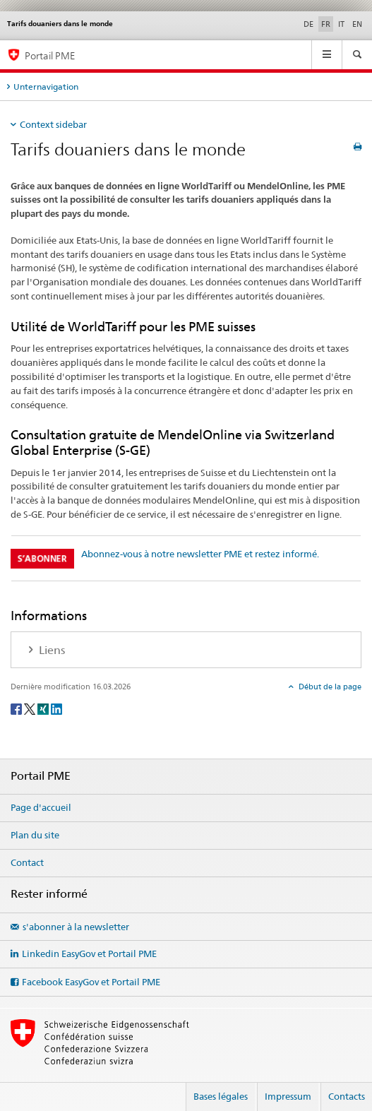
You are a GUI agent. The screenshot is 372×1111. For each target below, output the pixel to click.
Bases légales (220, 1096)
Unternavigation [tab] (45, 86)
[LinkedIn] (56, 708)
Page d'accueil (41, 807)
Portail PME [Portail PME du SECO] (50, 55)
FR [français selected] (325, 24)
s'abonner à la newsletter (76, 926)
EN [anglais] (357, 24)
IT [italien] (341, 24)
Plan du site (35, 834)
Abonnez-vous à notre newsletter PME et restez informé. (200, 553)
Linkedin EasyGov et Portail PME (89, 953)
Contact (27, 862)
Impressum (288, 1096)
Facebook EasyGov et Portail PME (91, 981)
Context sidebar (53, 124)
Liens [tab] (50, 650)
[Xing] (44, 708)
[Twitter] (30, 708)
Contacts (346, 1096)
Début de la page (328, 686)
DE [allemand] (308, 24)
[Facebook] (17, 708)
